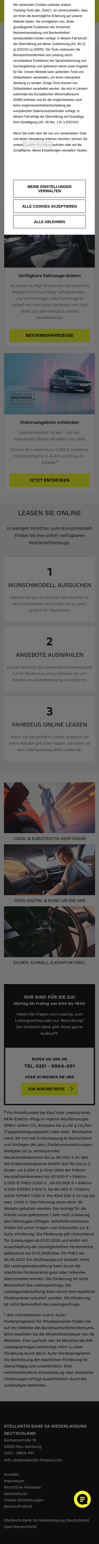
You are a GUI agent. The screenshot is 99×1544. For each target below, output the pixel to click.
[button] (49, 189)
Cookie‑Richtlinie (37, 144)
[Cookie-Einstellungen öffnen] (82, 1499)
